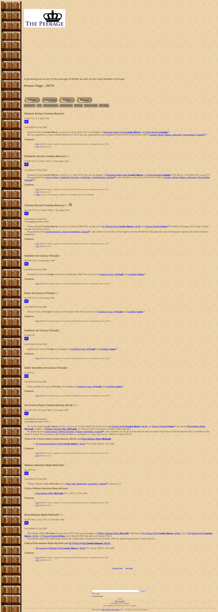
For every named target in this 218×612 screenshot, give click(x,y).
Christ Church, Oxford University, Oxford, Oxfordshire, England (73, 431)
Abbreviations (66, 105)
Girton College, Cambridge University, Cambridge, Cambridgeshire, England (79, 177)
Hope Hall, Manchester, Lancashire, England (86, 484)
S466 (38, 195)
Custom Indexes (51, 105)
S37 (37, 144)
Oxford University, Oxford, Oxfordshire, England (67, 232)
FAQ (39, 105)
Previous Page (91, 105)
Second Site (115, 609)
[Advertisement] (119, 53)
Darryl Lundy (120, 601)
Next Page (104, 105)
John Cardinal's (106, 609)
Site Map (78, 105)
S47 (37, 284)
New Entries (30, 105)
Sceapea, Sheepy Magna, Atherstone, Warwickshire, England (176, 135)
